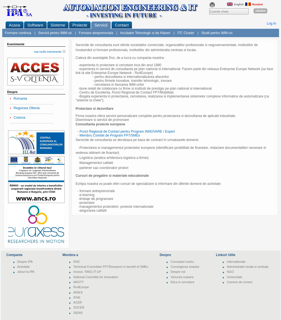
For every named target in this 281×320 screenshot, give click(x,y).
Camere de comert (239, 282)
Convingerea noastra (185, 266)
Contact (122, 25)
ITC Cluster (185, 33)
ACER (77, 302)
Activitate (23, 266)
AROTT (78, 282)
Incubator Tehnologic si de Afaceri (145, 33)
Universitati (234, 277)
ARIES (77, 292)
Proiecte (79, 25)
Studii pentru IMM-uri (216, 33)
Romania (20, 99)
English (235, 4)
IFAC (76, 261)
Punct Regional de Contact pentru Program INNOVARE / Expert (127, 131)
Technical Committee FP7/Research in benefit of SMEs (110, 266)
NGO (230, 271)
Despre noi (178, 271)
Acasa (14, 25)
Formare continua (18, 33)
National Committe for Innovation (95, 277)
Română (254, 4)
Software (35, 25)
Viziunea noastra (182, 277)
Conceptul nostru (182, 261)
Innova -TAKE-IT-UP (87, 271)
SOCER (78, 307)
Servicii (101, 25)
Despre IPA (25, 261)
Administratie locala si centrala (247, 266)
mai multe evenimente (50, 51)
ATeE (76, 297)
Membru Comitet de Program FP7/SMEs (109, 135)
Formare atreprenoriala (96, 33)
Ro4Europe (81, 287)
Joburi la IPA (26, 271)
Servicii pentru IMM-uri (55, 33)
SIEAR (77, 312)
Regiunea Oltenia (27, 108)
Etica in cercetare (182, 282)
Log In (271, 23)
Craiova (19, 118)
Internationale (236, 261)
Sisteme (58, 25)
